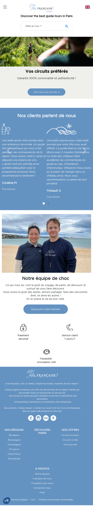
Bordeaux (14, 435)
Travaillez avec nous (42, 483)
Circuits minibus (70, 435)
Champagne (14, 444)
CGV (33, 499)
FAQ (42, 492)
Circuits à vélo (70, 440)
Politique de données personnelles (56, 499)
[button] (84, 150)
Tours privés (70, 444)
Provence (14, 449)
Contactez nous (42, 488)
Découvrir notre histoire (45, 309)
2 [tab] (48, 203)
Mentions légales (19, 499)
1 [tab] (44, 203)
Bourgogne (14, 440)
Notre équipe (42, 474)
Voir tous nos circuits (46, 92)
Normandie (14, 458)
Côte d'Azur (14, 454)
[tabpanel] (24, 158)
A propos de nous (42, 478)
